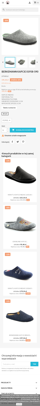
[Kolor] (7, 120)
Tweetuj (18, 142)
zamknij (19, 404)
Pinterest (23, 142)
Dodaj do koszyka (23, 130)
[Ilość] (4, 130)
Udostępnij (12, 142)
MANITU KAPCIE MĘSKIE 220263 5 (20, 288)
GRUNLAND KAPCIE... (20, 241)
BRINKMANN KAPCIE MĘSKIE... (20, 335)
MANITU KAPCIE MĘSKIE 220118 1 (20, 195)
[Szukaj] (20, 10)
